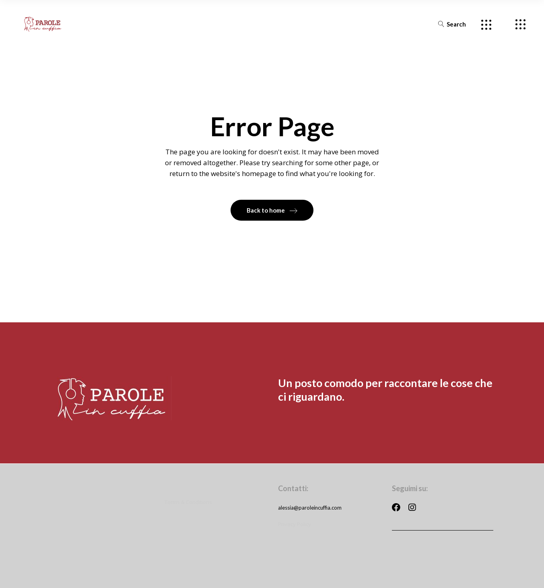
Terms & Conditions (188, 501)
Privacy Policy (294, 523)
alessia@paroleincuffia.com (310, 507)
